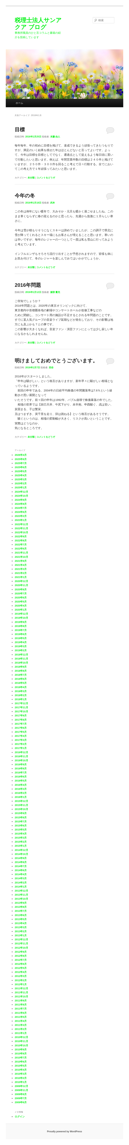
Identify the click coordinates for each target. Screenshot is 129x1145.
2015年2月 (21, 841)
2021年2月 (21, 573)
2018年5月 (21, 682)
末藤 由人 (55, 136)
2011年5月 (21, 1016)
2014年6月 (21, 870)
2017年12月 (21, 703)
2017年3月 (21, 740)
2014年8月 (21, 862)
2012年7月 (21, 959)
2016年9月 (21, 764)
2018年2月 (21, 695)
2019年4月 (21, 642)
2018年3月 (21, 691)
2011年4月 (21, 1021)
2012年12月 (21, 939)
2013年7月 (21, 910)
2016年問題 (28, 285)
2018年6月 (21, 678)
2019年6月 (21, 634)
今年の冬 (25, 196)
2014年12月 (21, 850)
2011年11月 (21, 992)
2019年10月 (21, 617)
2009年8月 (21, 1094)
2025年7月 (21, 463)
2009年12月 (21, 1086)
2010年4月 (21, 1069)
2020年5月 (21, 601)
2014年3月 (21, 878)
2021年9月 (21, 560)
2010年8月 (21, 1053)
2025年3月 (21, 479)
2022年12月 (21, 524)
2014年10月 (21, 854)
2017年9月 (21, 715)
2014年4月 (21, 874)
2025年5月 (21, 471)
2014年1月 (21, 886)
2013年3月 (21, 927)
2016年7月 (21, 772)
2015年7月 (21, 821)
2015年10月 (21, 809)
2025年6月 (21, 467)
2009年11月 (21, 1090)
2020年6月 (21, 597)
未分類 (31, 177)
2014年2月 (21, 882)
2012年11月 (21, 943)
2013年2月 (21, 931)
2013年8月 (21, 906)
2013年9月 (21, 902)
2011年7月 (21, 1008)
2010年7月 (21, 1057)
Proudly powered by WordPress (64, 1131)
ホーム (19, 103)
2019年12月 (21, 613)
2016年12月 (21, 752)
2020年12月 (21, 581)
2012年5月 (21, 968)
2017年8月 (21, 719)
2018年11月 (21, 658)
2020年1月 (21, 609)
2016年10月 (21, 760)
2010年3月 (21, 1073)
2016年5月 (21, 780)
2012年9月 (21, 951)
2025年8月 (21, 459)
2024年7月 (21, 507)
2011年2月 (21, 1029)
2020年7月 (21, 593)
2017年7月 (21, 723)
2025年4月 (21, 475)
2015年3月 (21, 837)
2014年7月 (21, 866)
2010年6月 (21, 1061)
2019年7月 (21, 630)
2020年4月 (21, 605)
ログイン (20, 1116)
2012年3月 (21, 976)
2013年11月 (21, 894)
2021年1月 (21, 577)
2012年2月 (21, 980)
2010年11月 (21, 1041)
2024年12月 (21, 491)
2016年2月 (21, 793)
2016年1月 (21, 797)
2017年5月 (21, 731)
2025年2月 (21, 483)
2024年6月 (21, 512)
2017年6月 (21, 727)
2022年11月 (21, 528)
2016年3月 (21, 788)
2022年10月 (21, 532)
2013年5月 (21, 919)
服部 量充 (55, 292)
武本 (52, 202)
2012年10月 (21, 947)
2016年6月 (21, 776)
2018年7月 (21, 674)
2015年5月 (21, 829)
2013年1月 (21, 935)
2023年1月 (21, 520)
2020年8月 (21, 589)
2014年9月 (21, 858)
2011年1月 (21, 1033)
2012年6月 (21, 963)
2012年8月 (21, 955)
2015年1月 (21, 845)
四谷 (51, 367)
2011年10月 (21, 996)
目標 (20, 129)
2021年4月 (21, 565)
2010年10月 (21, 1045)
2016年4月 (21, 784)
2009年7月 (21, 1098)
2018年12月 (21, 654)
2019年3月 (21, 646)
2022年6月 (21, 548)
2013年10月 (21, 898)
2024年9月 (21, 499)
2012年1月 (21, 984)
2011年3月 (21, 1025)
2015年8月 (21, 817)
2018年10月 (21, 662)
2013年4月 (21, 923)
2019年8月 (21, 626)
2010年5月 (21, 1065)
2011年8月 (21, 1004)
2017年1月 (21, 748)
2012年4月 (21, 972)
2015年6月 (21, 825)
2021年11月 (21, 552)
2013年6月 (21, 915)
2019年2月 (21, 650)
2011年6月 (21, 1012)
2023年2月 (21, 516)
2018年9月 (21, 666)
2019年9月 (21, 622)
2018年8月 (21, 670)
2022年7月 (21, 544)
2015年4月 (21, 833)
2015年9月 (21, 813)
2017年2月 (21, 744)
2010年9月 (21, 1049)
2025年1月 (21, 487)
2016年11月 (21, 756)
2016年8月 (21, 768)
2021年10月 (21, 556)
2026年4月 (21, 454)
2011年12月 (21, 988)
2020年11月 (21, 585)
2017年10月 (21, 711)
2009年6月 (21, 1102)
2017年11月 (21, 707)
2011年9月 (21, 1000)
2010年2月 (21, 1078)
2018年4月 (21, 687)
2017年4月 (21, 735)
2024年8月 (21, 503)
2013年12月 (21, 890)
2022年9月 (21, 536)
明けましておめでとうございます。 (56, 360)
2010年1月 (21, 1082)
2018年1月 (21, 699)
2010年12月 (21, 1037)
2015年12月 (21, 801)
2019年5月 (21, 638)
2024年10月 (21, 495)
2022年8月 (21, 540)
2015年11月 (21, 805)
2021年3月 (21, 569)
